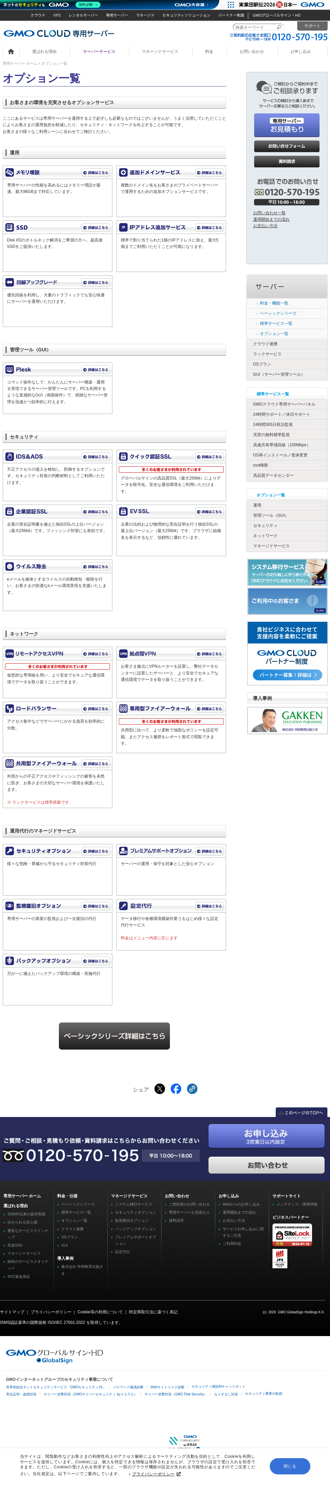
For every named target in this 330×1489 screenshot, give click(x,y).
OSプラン (262, 364)
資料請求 (287, 162)
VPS (57, 15)
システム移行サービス (133, 1204)
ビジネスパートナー (290, 1217)
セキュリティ (265, 525)
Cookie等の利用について (100, 1312)
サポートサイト (286, 1196)
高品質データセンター (273, 475)
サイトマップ (12, 1312)
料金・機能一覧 (274, 303)
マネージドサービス (160, 51)
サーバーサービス (99, 51)
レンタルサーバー (83, 15)
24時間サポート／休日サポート (281, 414)
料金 (209, 51)
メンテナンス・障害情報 (297, 1204)
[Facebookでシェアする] (176, 1088)
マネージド (145, 15)
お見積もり (287, 125)
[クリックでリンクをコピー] (192, 1088)
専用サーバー (117, 15)
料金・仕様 (67, 1196)
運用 (257, 505)
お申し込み (300, 51)
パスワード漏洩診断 (128, 1387)
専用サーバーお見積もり (189, 1212)
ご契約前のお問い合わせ (189, 1204)
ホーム (11, 52)
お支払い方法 (265, 225)
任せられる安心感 (22, 1222)
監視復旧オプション (132, 1220)
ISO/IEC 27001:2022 (66, 1322)
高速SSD (14, 1245)
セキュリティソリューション (186, 15)
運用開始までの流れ (271, 219)
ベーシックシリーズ (278, 313)
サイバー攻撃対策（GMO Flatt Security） (176, 1394)
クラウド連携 (265, 343)
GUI (64, 1245)
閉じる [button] (290, 1466)
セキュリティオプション (135, 1212)
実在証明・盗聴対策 (21, 1394)
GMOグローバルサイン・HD (277, 15)
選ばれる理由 (44, 51)
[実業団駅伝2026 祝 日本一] (283, 4)
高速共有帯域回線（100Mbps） (281, 445)
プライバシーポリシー (156, 1474)
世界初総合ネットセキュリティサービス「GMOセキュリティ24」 (56, 1387)
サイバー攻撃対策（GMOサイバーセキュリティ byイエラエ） (90, 1394)
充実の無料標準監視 (271, 434)
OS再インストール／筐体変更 (280, 455)
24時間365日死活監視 (273, 424)
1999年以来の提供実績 (26, 1214)
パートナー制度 (231, 15)
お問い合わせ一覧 (269, 213)
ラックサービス (267, 354)
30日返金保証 (18, 1276)
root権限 (260, 465)
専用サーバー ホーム (20, 63)
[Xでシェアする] (159, 1088)
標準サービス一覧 (276, 323)
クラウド (37, 15)
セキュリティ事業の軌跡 (263, 1393)
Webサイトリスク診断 (167, 1387)
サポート (312, 25)
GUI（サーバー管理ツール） (279, 374)
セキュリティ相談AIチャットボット (218, 1386)
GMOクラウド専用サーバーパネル (284, 404)
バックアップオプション (135, 1229)
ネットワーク (265, 535)
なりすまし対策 (226, 1394)
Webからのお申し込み (241, 1204)
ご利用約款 (232, 1243)
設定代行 (122, 1252)
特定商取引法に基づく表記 (153, 1312)
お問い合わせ (252, 51)
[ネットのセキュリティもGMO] (52, 4)
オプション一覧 (274, 333)
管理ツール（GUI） (271, 515)
